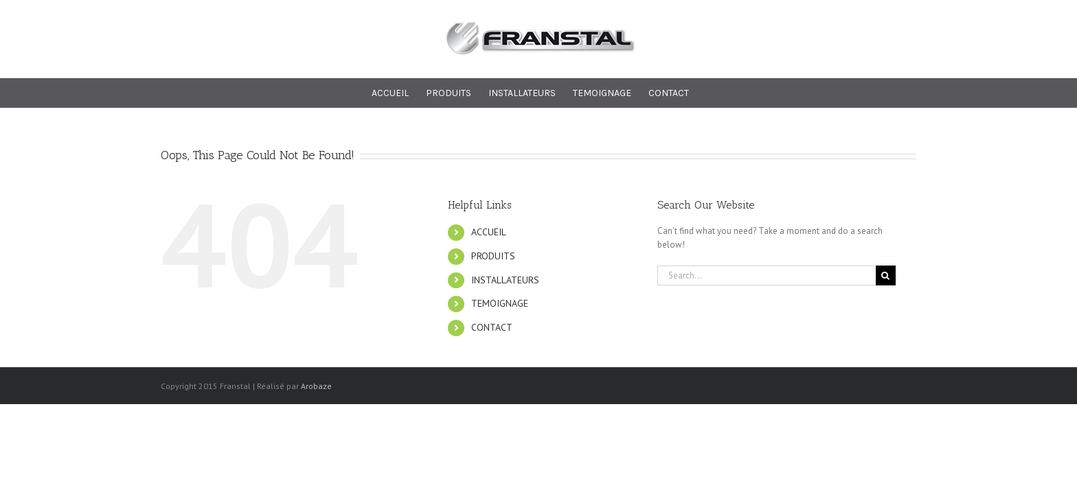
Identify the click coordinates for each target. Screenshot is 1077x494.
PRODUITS (493, 256)
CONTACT (491, 327)
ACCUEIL (488, 232)
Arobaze (316, 386)
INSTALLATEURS (505, 280)
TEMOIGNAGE (499, 303)
